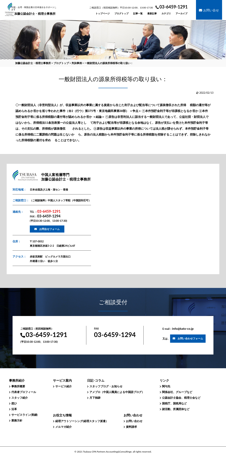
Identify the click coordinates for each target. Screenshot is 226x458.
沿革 (14, 409)
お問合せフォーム (49, 229)
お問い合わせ (134, 421)
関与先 (166, 386)
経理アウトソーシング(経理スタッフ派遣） (81, 421)
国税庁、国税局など (174, 403)
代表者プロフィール (23, 392)
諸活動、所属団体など (176, 409)
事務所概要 (18, 386)
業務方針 (16, 420)
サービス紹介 (63, 386)
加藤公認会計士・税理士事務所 (35, 10)
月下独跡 (94, 397)
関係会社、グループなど (177, 392)
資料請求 (131, 426)
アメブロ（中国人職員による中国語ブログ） (116, 392)
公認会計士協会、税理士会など (181, 397)
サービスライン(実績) (24, 414)
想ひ (14, 403)
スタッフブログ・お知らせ (105, 386)
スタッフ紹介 (19, 397)
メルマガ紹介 (63, 426)
